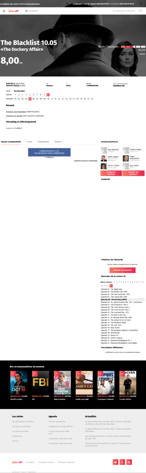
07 (37, 99)
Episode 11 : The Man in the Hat (113, 315)
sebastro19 (78, 3)
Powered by (14, 128)
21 (88, 99)
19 (81, 99)
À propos (30, 462)
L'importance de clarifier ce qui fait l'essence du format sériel (108, 444)
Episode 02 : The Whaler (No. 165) (114, 292)
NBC (23, 86)
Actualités (90, 416)
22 (92, 99)
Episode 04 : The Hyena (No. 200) (114, 297)
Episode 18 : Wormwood (110, 333)
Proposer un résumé (14, 116)
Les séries (17, 416)
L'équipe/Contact (46, 462)
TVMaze (23, 472)
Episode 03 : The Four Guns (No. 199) (115, 294)
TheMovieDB (31, 472)
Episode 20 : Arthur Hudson (111, 338)
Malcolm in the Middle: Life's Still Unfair (111, 3)
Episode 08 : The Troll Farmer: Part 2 (115, 307)
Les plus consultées (21, 426)
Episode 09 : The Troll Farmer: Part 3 (115, 310)
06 (34, 99)
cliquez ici (50, 157)
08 (41, 99)
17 (74, 99)
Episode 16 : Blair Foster (110, 328)
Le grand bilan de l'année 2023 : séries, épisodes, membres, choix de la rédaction (108, 422)
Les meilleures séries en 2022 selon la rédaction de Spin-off (108, 437)
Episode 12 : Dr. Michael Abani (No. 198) (116, 318)
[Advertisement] (117, 118)
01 (15, 99)
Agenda (53, 416)
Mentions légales (66, 462)
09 (45, 99)
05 (30, 99)
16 (70, 99)
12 (55, 99)
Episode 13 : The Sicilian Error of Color (116, 320)
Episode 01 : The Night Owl (111, 289)
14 (63, 99)
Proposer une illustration (16, 112)
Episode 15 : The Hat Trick (111, 325)
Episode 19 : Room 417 (110, 335)
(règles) (142, 54)
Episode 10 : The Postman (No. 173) (115, 312)
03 (22, 99)
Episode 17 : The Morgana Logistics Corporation (119, 330)
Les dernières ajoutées (23, 421)
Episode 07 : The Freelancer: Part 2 (114, 305)
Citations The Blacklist (122, 270)
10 (48, 99)
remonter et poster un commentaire (85, 160)
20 (85, 99)
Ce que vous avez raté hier (59, 432)
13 (59, 99)
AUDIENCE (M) (119, 86)
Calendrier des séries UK (60, 443)
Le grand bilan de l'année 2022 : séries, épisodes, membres (108, 430)
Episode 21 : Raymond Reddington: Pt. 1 (116, 340)
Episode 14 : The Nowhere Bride (113, 323)
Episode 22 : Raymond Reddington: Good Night (119, 343)
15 (66, 99)
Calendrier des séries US (60, 438)
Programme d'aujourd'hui (61, 426)
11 (52, 99)
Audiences (17, 436)
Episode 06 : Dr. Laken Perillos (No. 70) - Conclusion (121, 302)
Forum (15, 441)
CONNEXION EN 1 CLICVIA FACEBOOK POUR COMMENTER (49, 152)
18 (77, 99)
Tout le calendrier (57, 421)
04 (26, 99)
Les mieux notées (20, 431)
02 (19, 99)
